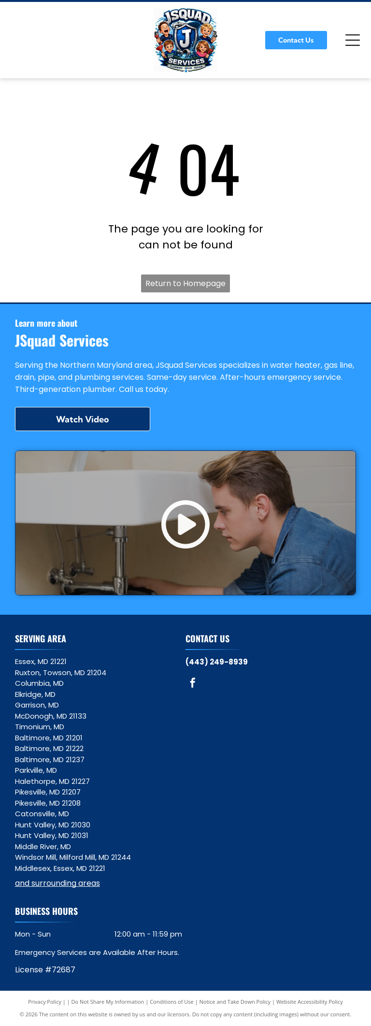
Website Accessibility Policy (309, 1001)
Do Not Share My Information (107, 1001)
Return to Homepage (185, 283)
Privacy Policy (44, 1001)
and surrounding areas (57, 883)
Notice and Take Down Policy (235, 1001)
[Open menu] (352, 40)
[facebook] (193, 684)
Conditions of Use (172, 1001)
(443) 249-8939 (217, 662)
